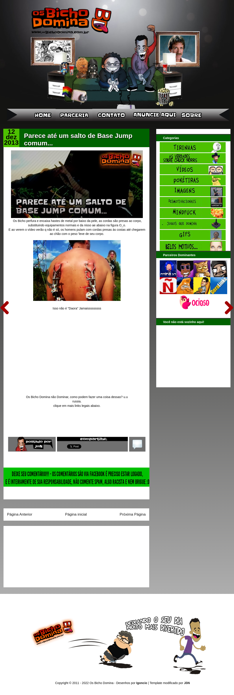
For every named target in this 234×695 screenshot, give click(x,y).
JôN (187, 683)
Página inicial (76, 514)
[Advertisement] (34, 555)
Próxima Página (133, 514)
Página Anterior (19, 514)
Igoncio (141, 683)
